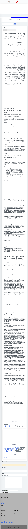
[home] (19, 2)
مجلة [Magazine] (15, 513)
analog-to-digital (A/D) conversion (9, 425)
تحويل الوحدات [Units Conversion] (16, 510)
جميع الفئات (5, 457)
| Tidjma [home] (21, 527)
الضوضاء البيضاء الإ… (11, 448)
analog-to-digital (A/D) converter (9, 426)
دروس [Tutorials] (15, 508)
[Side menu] (12, 1)
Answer (5, 122)
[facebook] (2, 503)
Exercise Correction (7, 180)
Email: (3, 473)
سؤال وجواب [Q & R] (3, 510)
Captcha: (3, 490)
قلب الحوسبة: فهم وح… (11, 449)
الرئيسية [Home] (2, 508)
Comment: (3, 487)
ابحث (15, 24)
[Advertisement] (14, 7)
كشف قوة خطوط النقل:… (10, 451)
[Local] (9, 1)
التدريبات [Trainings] (2, 513)
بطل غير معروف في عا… (12, 447)
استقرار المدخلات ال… (9, 450)
